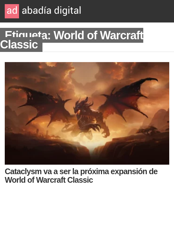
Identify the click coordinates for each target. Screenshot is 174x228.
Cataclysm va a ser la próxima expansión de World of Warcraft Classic (81, 175)
